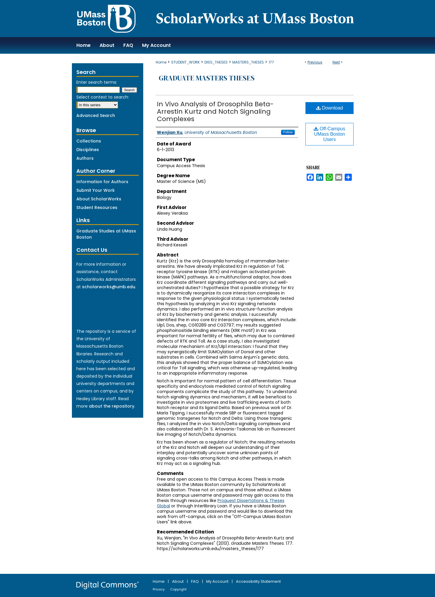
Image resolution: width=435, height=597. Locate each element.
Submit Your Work (95, 190)
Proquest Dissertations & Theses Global (220, 503)
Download (329, 107)
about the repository (111, 406)
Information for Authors (102, 182)
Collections (88, 141)
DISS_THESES (216, 62)
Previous (315, 62)
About (178, 581)
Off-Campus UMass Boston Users (329, 134)
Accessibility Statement (258, 581)
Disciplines (87, 150)
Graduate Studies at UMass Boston (106, 234)
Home (161, 62)
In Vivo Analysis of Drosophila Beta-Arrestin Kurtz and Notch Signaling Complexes (215, 111)
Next (336, 62)
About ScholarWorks (98, 199)
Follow (288, 132)
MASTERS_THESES (248, 62)
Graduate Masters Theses (207, 78)
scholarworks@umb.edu (108, 287)
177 (271, 62)
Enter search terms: (96, 82)
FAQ (195, 581)
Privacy (159, 589)
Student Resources (96, 207)
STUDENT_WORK (185, 62)
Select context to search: (102, 97)
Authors (85, 158)
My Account (217, 581)
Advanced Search (95, 115)
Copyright (178, 589)
